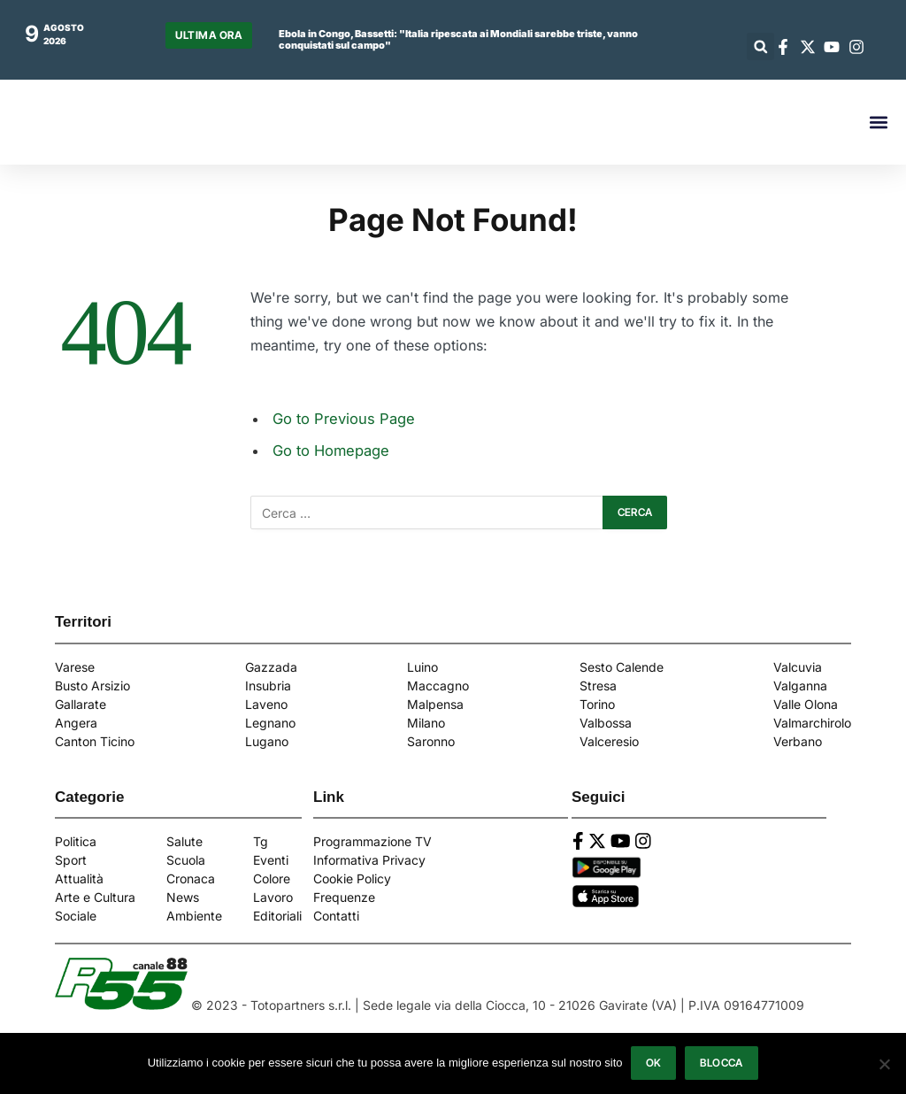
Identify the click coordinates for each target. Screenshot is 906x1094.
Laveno (266, 704)
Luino (422, 666)
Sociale (75, 915)
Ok (654, 1063)
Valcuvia (797, 666)
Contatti (336, 915)
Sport (71, 859)
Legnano (270, 722)
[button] (760, 46)
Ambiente (194, 915)
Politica (75, 841)
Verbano (797, 741)
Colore (271, 878)
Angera (76, 722)
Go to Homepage (331, 450)
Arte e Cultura (95, 897)
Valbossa (606, 722)
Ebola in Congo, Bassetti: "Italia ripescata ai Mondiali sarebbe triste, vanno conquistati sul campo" (458, 39)
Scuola (185, 859)
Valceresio (609, 741)
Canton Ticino (94, 741)
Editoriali (277, 915)
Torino (597, 704)
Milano (426, 722)
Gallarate (80, 704)
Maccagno (438, 685)
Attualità (79, 878)
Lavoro (273, 897)
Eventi (270, 859)
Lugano (266, 741)
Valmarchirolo (812, 722)
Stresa (598, 685)
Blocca (722, 1063)
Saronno (431, 741)
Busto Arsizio (92, 685)
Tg (260, 841)
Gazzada (271, 666)
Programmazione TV (372, 841)
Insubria (268, 685)
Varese (75, 666)
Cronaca (190, 878)
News (182, 897)
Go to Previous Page (344, 419)
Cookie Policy (352, 878)
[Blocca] (884, 1064)
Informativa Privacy (369, 859)
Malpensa (435, 704)
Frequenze (344, 897)
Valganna (800, 685)
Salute (184, 841)
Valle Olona (805, 704)
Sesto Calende (622, 666)
